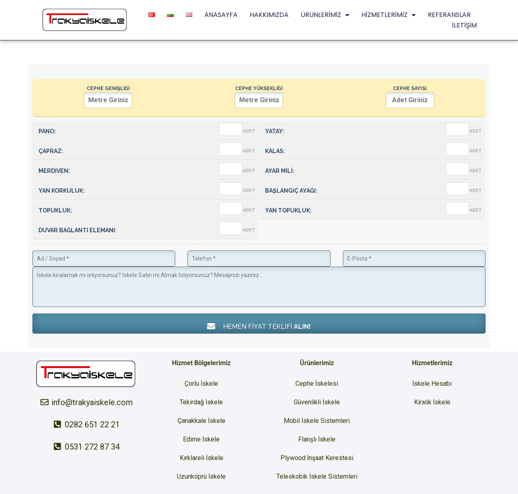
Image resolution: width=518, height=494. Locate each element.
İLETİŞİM (464, 25)
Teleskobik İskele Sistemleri (316, 476)
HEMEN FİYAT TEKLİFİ (259, 326)
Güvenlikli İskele (317, 402)
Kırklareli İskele (201, 458)
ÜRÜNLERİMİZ (325, 15)
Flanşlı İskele (316, 439)
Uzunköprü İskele (201, 476)
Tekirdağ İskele (201, 402)
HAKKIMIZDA (269, 14)
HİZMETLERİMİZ (388, 15)
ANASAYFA (221, 14)
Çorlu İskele (201, 383)
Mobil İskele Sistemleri (317, 421)
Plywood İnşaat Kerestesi (316, 458)
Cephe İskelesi (316, 383)
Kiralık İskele (432, 402)
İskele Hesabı (432, 383)
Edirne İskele (201, 439)
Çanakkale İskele (201, 421)
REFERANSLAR (449, 14)
